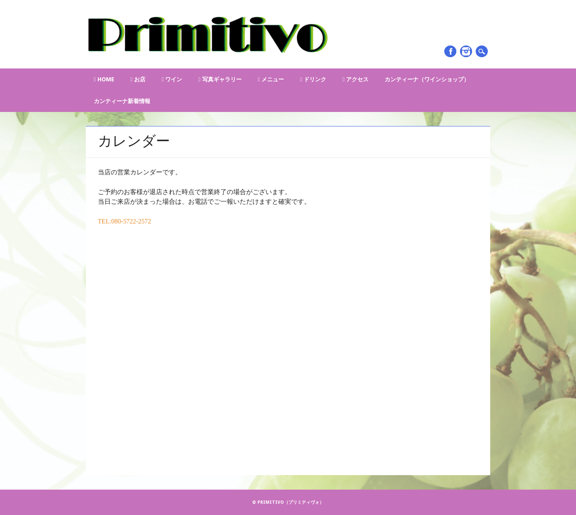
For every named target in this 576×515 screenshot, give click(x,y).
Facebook (450, 51)
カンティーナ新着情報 (122, 101)
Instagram (466, 51)
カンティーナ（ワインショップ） (427, 79)
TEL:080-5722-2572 (124, 221)
